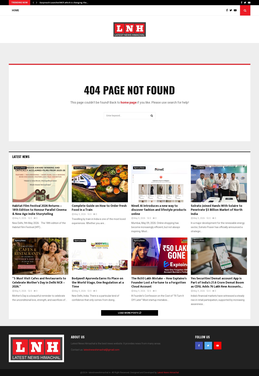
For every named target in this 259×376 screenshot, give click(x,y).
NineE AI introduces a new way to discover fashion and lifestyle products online (158, 210)
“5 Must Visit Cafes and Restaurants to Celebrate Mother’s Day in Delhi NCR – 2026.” (39, 282)
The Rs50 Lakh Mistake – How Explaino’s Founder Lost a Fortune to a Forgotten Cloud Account (159, 282)
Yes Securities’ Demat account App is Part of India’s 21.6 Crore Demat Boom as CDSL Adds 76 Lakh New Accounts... (217, 282)
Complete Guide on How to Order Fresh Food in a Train (99, 207)
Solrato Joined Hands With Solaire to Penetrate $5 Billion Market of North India (216, 210)
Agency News (20, 168)
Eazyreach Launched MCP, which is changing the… (64, 2)
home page (128, 102)
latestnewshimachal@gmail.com (101, 349)
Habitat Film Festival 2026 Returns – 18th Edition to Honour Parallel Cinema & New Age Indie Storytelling (39, 210)
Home (15, 10)
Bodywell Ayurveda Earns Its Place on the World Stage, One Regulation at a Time (98, 282)
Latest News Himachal (168, 372)
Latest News (20, 156)
